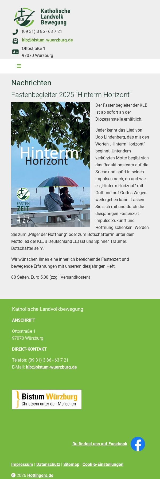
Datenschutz (48, 464)
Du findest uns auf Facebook (99, 443)
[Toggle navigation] (17, 66)
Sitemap (71, 464)
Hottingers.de (40, 475)
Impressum (22, 464)
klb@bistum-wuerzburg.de (47, 40)
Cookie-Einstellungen (103, 464)
